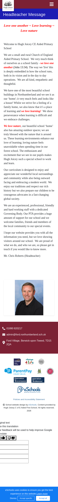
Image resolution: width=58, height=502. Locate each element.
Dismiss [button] (13, 498)
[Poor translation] (11, 438)
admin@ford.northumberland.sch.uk (26, 334)
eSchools (32, 405)
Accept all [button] (43, 498)
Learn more (42, 493)
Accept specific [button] (26, 498)
